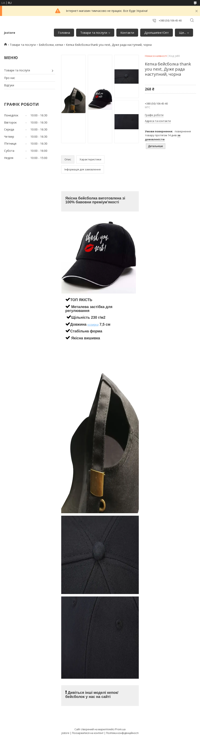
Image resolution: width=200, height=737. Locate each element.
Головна (64, 32)
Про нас (9, 78)
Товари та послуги (93, 32)
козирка (93, 324)
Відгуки (9, 85)
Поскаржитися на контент (87, 733)
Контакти (127, 32)
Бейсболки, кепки (51, 45)
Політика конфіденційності (122, 733)
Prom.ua (120, 729)
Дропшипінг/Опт (156, 32)
